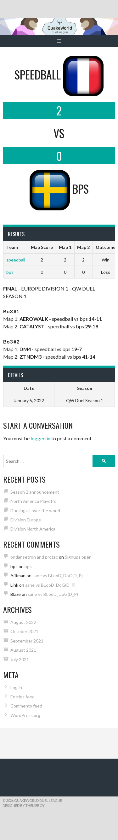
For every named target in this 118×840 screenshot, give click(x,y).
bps (10, 272)
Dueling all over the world (35, 510)
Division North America (32, 529)
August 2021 (23, 650)
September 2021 (26, 640)
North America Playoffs (33, 501)
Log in (16, 687)
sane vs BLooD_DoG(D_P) (57, 575)
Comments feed (26, 705)
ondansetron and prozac (34, 557)
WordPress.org (25, 715)
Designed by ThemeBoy (24, 805)
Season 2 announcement (34, 492)
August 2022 (23, 622)
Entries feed (22, 696)
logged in (40, 438)
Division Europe (25, 519)
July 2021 (19, 659)
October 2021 (24, 631)
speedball (15, 259)
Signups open (78, 557)
